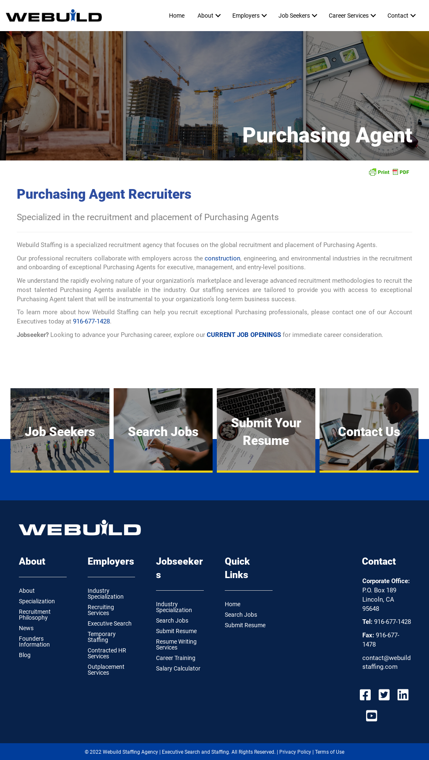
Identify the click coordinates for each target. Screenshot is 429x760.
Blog (25, 655)
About (205, 15)
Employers (246, 15)
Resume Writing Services (176, 644)
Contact (397, 15)
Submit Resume (176, 631)
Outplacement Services (106, 669)
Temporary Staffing (102, 637)
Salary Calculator (178, 668)
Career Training (175, 658)
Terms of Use (329, 752)
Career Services (349, 15)
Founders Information (34, 641)
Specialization (37, 601)
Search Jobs (172, 620)
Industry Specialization (106, 593)
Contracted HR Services (107, 653)
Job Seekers (294, 15)
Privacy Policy (295, 752)
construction (222, 258)
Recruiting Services (101, 610)
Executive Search (110, 623)
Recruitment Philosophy (35, 614)
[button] (218, 15)
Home (177, 15)
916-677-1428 (91, 321)
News (26, 628)
